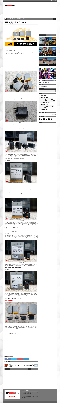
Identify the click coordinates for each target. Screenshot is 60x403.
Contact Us (24, 18)
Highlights (13, 18)
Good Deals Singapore (43, 97)
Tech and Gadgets (10, 356)
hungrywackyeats (42, 109)
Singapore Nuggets (43, 104)
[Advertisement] (37, 10)
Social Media (19, 18)
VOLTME (6, 52)
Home (5, 0)
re (47, 130)
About (7, 0)
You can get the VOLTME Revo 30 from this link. (13, 231)
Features (8, 18)
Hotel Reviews (42, 99)
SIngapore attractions (43, 102)
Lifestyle (48, 99)
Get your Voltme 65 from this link (10, 333)
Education (41, 95)
